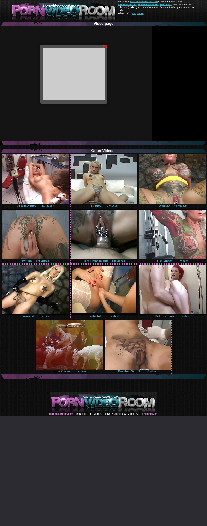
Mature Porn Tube (127, 4)
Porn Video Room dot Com (144, 1)
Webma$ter (150, 413)
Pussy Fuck (137, 13)
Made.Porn (165, 4)
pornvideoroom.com (61, 413)
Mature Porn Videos (148, 4)
